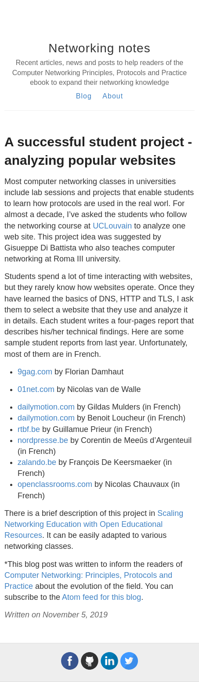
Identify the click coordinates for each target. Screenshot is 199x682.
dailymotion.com (46, 407)
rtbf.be (29, 429)
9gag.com (35, 371)
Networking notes (99, 48)
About (112, 96)
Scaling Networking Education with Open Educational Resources (93, 524)
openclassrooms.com (55, 484)
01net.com (36, 389)
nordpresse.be (43, 440)
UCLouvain (112, 225)
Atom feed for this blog (101, 597)
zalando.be (37, 462)
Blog (84, 96)
